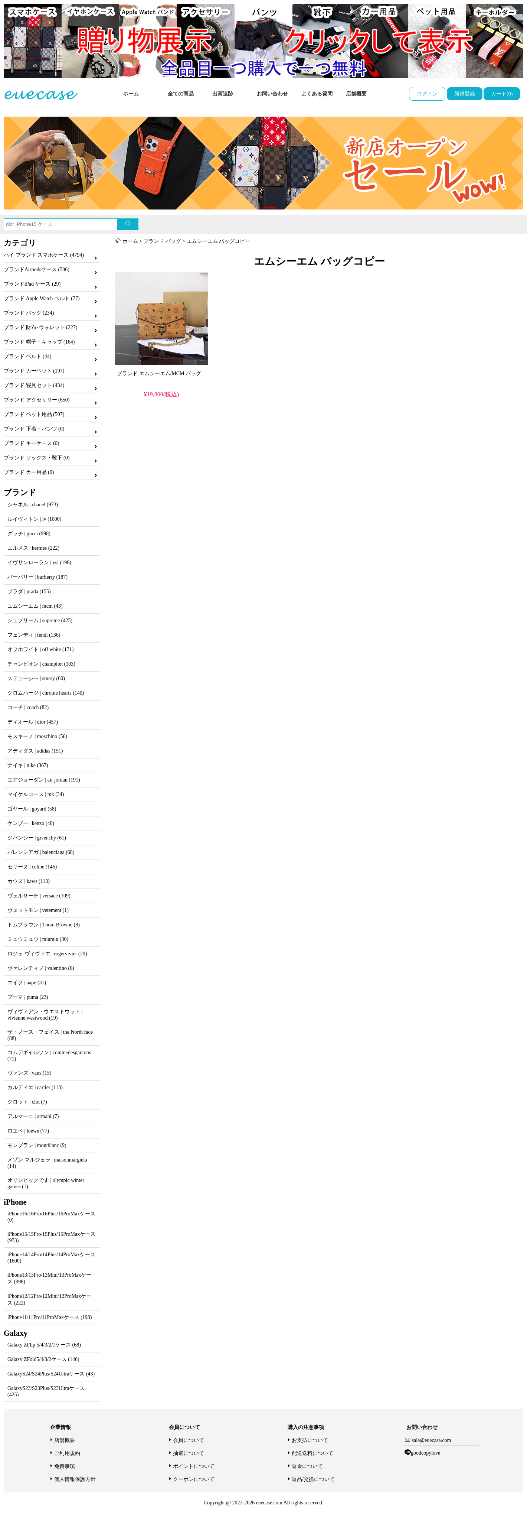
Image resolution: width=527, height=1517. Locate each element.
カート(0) (502, 94)
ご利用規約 (67, 1453)
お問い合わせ (272, 94)
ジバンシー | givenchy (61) (36, 838)
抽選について (188, 1453)
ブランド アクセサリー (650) (36, 400)
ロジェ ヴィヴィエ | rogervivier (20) (47, 953)
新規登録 (464, 94)
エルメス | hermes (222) (33, 548)
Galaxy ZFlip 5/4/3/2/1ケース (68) (44, 1345)
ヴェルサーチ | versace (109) (39, 896)
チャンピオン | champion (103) (41, 664)
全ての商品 (181, 94)
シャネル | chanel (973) (32, 504)
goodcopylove (425, 1453)
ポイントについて (194, 1466)
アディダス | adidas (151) (35, 751)
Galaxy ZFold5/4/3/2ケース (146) (43, 1359)
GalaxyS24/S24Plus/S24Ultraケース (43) (51, 1374)
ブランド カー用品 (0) (29, 472)
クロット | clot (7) (27, 1102)
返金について (307, 1466)
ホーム (131, 94)
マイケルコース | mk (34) (35, 794)
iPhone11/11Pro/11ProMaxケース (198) (49, 1317)
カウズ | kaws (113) (28, 881)
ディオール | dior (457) (32, 722)
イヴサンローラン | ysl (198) (39, 562)
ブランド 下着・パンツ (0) (34, 429)
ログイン (427, 94)
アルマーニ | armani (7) (33, 1116)
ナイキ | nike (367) (27, 765)
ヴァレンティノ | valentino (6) (40, 968)
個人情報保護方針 (75, 1479)
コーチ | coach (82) (28, 707)
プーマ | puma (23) (27, 997)
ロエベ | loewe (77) (28, 1131)
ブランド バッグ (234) (29, 313)
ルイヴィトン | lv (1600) (34, 519)
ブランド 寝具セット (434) (34, 385)
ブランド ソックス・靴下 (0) (36, 458)
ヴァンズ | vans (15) (29, 1073)
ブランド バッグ (162, 241)
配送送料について (312, 1453)
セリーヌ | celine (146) (32, 867)
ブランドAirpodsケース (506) (36, 269)
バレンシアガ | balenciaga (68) (40, 852)
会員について (188, 1440)
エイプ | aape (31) (26, 982)
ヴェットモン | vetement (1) (38, 910)
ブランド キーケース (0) (31, 443)
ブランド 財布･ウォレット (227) (40, 327)
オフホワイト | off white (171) (40, 649)
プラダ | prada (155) (29, 591)
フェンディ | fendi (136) (33, 635)
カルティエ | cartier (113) (35, 1087)
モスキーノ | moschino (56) (37, 736)
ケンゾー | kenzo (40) (30, 823)
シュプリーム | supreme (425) (39, 620)
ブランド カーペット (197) (34, 371)
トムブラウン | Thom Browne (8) (43, 925)
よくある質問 (317, 94)
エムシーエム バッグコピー (219, 241)
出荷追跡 (222, 94)
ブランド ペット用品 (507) (34, 414)
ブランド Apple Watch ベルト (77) (42, 298)
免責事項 (64, 1466)
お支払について (310, 1440)
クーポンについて (194, 1479)
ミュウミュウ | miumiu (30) (37, 939)
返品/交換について (313, 1479)
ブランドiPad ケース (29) (32, 284)
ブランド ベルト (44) (27, 356)
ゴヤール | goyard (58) (31, 809)
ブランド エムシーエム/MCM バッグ (159, 373)
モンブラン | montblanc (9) (36, 1145)
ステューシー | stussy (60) (36, 678)
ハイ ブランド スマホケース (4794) (44, 255)
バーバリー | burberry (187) (37, 577)
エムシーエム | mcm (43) (35, 606)
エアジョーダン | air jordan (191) (43, 780)
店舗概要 (356, 94)
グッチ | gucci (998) (28, 533)
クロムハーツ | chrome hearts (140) (45, 693)
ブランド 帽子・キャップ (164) (39, 342)
